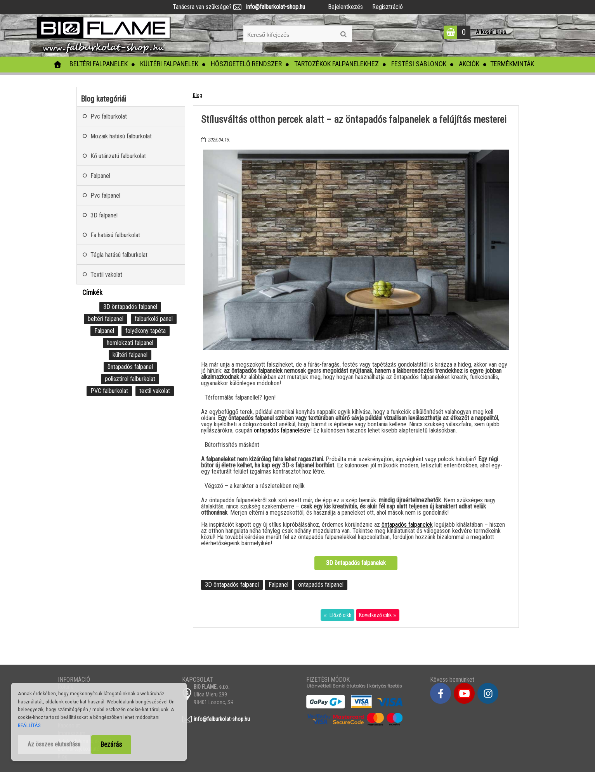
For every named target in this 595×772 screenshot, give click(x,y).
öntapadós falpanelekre (282, 430)
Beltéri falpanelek (98, 64)
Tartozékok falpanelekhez (336, 64)
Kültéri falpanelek (169, 64)
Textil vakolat (106, 274)
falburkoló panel (154, 318)
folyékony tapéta (145, 330)
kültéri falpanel (130, 354)
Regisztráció (387, 6)
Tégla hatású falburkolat (118, 254)
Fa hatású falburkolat (115, 235)
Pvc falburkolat (108, 116)
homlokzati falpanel (130, 342)
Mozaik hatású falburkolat (121, 136)
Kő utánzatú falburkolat (118, 156)
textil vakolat (154, 391)
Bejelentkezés (345, 6)
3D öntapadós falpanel (232, 584)
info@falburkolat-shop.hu (273, 6)
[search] (343, 34)
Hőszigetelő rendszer (246, 64)
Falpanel (278, 584)
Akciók (469, 64)
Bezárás (111, 744)
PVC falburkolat (109, 391)
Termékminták (512, 64)
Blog (197, 95)
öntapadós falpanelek (407, 524)
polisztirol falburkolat (130, 379)
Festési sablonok (418, 64)
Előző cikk (339, 615)
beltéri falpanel (105, 318)
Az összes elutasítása (54, 744)
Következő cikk (375, 615)
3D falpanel (104, 215)
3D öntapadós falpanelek (356, 563)
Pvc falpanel (105, 195)
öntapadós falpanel (320, 584)
